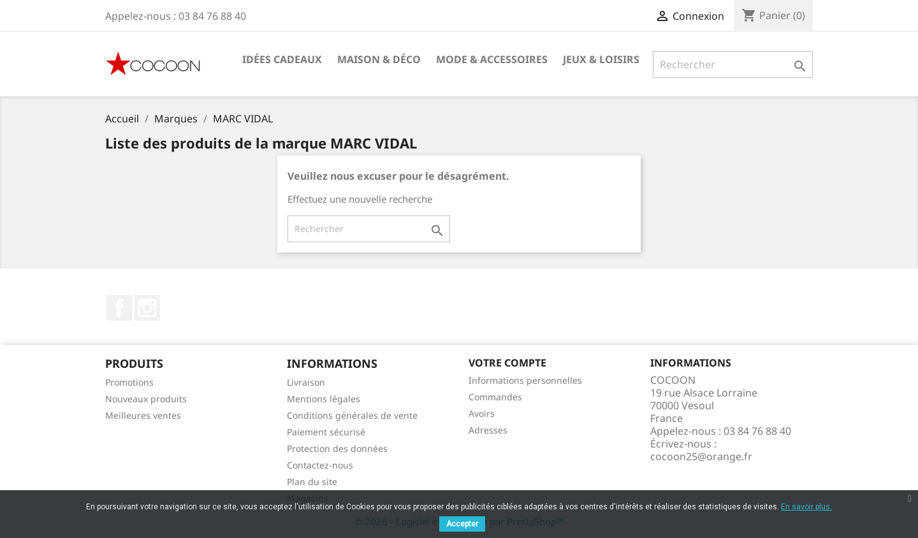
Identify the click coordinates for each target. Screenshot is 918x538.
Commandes (495, 397)
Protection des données (337, 448)
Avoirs (482, 413)
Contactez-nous (320, 465)
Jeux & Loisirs (601, 59)
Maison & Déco (379, 59)
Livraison (306, 382)
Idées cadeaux (282, 59)
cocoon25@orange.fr (701, 456)
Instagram (147, 308)
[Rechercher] (733, 64)
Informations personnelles (525, 380)
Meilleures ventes (143, 415)
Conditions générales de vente (352, 415)
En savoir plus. (806, 506)
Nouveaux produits (146, 399)
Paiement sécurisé (326, 432)
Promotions (129, 382)
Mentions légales (323, 399)
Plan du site (312, 482)
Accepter (462, 524)
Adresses (488, 430)
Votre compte (507, 363)
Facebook (119, 308)
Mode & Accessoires (492, 59)
